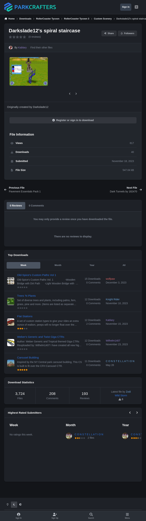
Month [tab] (58, 265)
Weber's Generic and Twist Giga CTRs (40, 336)
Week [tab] (23, 265)
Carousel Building (28, 357)
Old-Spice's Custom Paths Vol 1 (36, 274)
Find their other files (41, 47)
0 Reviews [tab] (16, 205)
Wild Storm (121, 395)
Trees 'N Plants (26, 295)
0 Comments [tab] (36, 205)
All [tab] (124, 265)
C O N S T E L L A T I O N (89, 434)
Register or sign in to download (73, 120)
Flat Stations (25, 316)
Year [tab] (92, 265)
